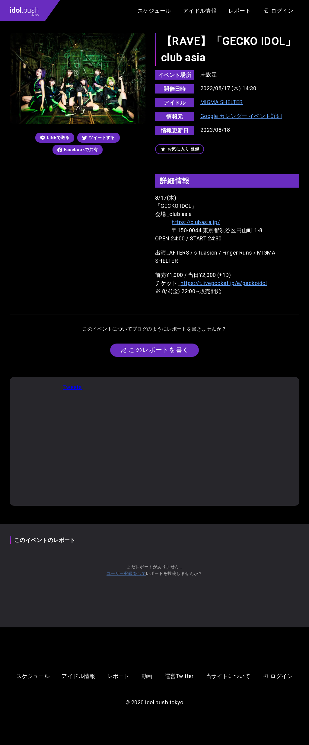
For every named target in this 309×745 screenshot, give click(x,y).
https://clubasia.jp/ (196, 222)
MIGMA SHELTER (221, 102)
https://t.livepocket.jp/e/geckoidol (223, 283)
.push (24, 11)
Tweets (72, 387)
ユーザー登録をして (126, 573)
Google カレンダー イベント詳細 (241, 116)
